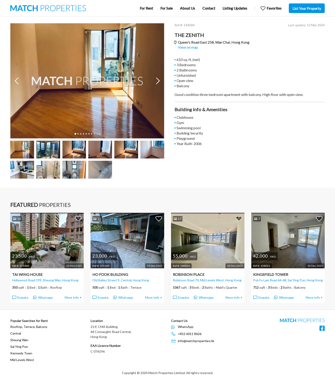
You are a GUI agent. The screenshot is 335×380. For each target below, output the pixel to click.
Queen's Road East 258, (213, 42)
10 (100, 134)
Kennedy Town (21, 353)
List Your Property (306, 8)
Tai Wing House (27, 274)
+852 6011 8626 (189, 334)
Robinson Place (188, 274)
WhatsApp (185, 327)
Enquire (20, 297)
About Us (187, 8)
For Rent (146, 8)
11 (97, 219)
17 (178, 219)
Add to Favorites (78, 218)
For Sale (166, 8)
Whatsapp (43, 297)
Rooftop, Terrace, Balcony (28, 327)
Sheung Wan (19, 340)
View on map (188, 47)
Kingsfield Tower (270, 274)
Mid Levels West (22, 360)
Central (15, 333)
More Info (72, 297)
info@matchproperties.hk (196, 341)
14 (17, 219)
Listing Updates (234, 8)
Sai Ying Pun (19, 346)
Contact (208, 8)
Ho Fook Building (110, 274)
